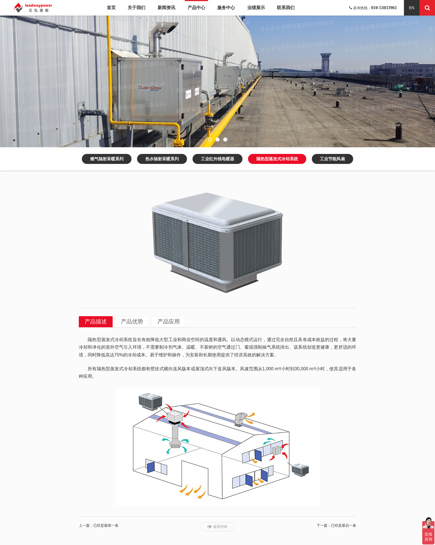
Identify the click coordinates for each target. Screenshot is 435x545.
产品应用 (169, 322)
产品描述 (96, 322)
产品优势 (132, 322)
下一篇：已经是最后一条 (336, 525)
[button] (210, 139)
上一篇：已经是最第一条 (98, 525)
